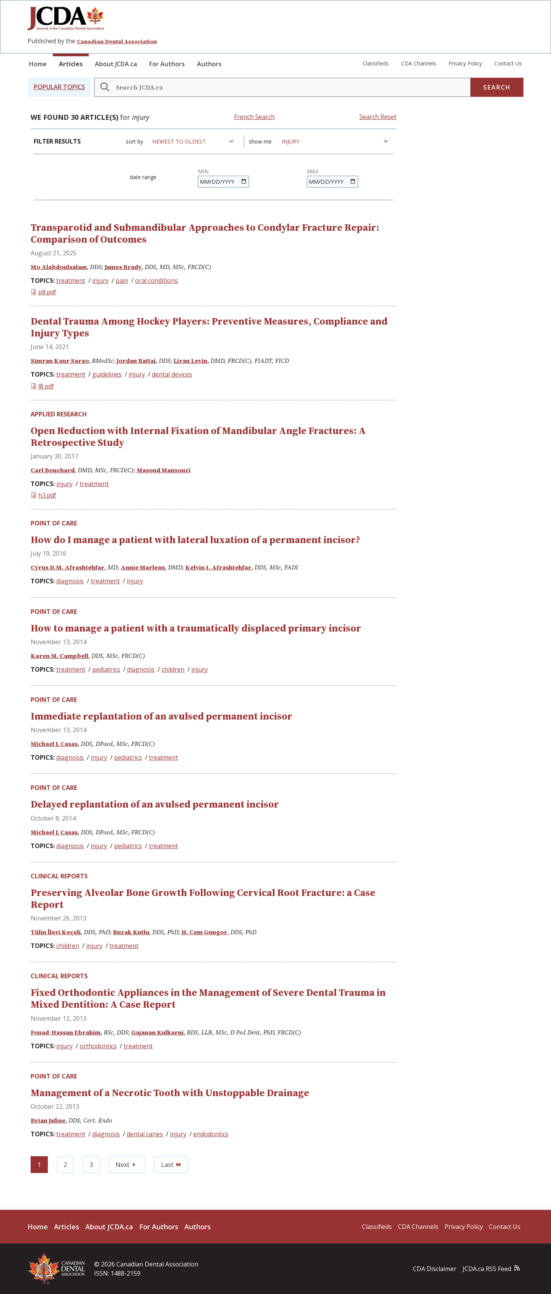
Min (203, 171)
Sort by (134, 141)
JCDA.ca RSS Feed (487, 1269)
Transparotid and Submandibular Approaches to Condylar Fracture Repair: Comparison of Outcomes (205, 233)
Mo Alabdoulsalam (59, 267)
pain (122, 280)
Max (312, 171)
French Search (254, 117)
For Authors (167, 64)
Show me (260, 141)
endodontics (210, 1134)
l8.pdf (46, 386)
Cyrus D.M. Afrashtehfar (67, 567)
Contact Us (508, 63)
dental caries (145, 1134)
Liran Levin (190, 360)
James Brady (123, 267)
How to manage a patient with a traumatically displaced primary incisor (196, 628)
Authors (209, 64)
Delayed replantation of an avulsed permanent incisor (155, 804)
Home (38, 64)
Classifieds (376, 63)
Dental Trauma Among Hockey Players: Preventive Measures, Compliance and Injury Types (209, 327)
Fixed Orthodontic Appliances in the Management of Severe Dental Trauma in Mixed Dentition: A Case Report (208, 998)
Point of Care (54, 523)
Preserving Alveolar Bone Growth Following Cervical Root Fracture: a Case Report (203, 898)
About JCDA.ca (116, 64)
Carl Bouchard (53, 470)
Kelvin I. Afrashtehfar (218, 567)
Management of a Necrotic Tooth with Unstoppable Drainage (170, 1093)
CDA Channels (418, 63)
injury (100, 280)
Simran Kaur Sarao (60, 360)
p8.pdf (47, 292)
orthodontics (98, 1046)
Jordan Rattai (136, 360)
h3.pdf (47, 495)
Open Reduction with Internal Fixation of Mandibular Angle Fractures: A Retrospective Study (198, 436)
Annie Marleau (143, 567)
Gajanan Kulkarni (157, 1032)
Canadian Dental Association (117, 41)
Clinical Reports (59, 876)
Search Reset (377, 117)
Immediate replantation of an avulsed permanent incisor (161, 716)
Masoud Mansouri (164, 470)
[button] (59, 87)
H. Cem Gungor (204, 932)
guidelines (107, 374)
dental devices (172, 374)
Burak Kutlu (131, 932)
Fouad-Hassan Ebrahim (66, 1032)
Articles (71, 64)
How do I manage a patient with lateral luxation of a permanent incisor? (195, 540)
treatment (70, 280)
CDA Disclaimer (434, 1269)
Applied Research (59, 414)
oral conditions (156, 280)
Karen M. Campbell (59, 655)
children (172, 669)
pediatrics (106, 669)
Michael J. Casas (54, 743)
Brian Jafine (48, 1120)
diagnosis (70, 581)
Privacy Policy (465, 63)
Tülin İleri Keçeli (56, 932)
